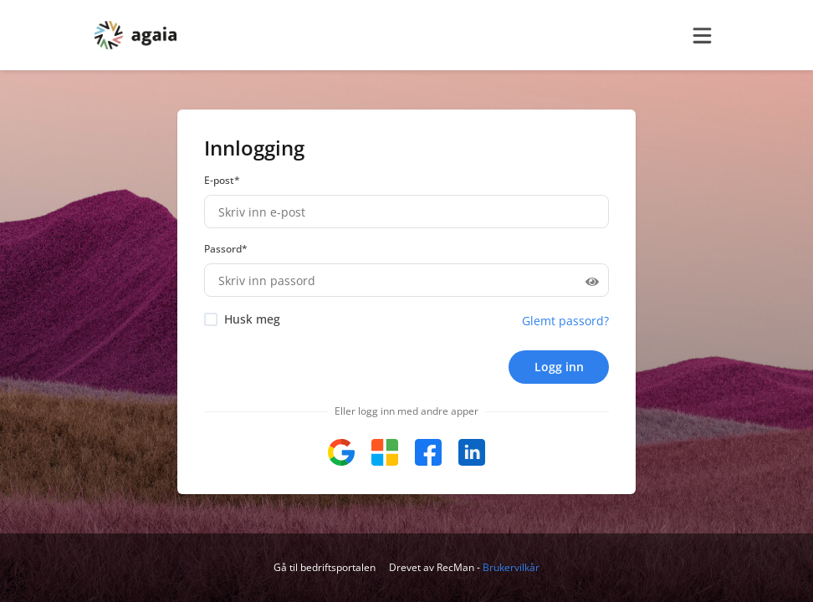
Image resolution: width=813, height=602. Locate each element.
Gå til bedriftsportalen (325, 567)
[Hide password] (592, 280)
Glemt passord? (565, 321)
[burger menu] (701, 35)
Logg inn (559, 367)
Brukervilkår (511, 567)
